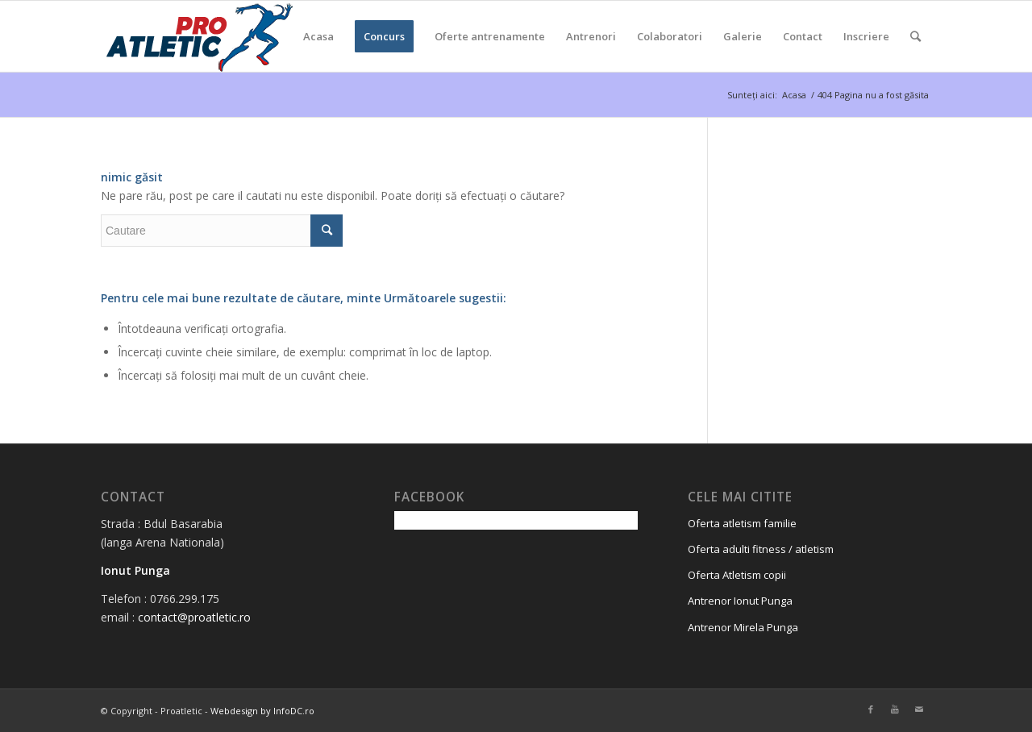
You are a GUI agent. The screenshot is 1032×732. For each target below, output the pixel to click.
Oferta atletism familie (742, 523)
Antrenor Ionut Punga (740, 600)
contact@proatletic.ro (194, 617)
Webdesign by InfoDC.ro (262, 711)
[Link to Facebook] (871, 709)
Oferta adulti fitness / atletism (761, 549)
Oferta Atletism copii (737, 575)
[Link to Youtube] (895, 709)
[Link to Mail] (919, 709)
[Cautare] (915, 36)
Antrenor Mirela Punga (743, 627)
